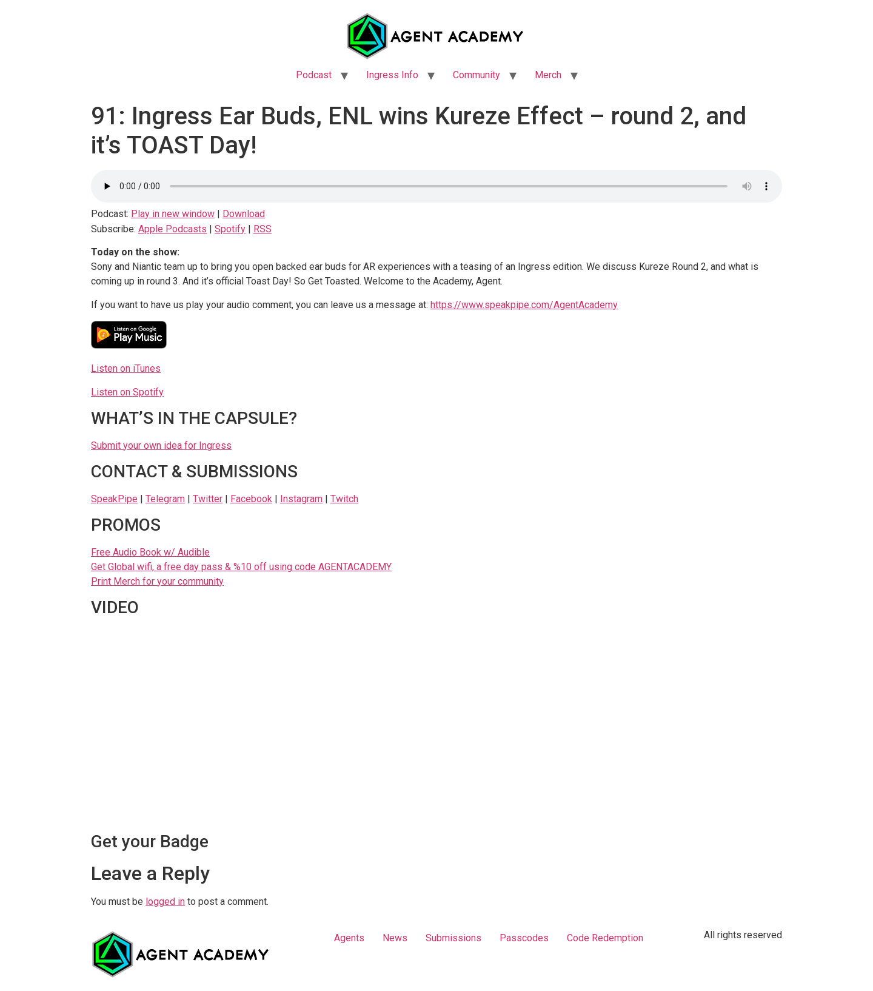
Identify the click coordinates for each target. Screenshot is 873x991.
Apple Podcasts (172, 229)
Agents (349, 938)
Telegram (165, 499)
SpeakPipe (114, 499)
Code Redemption (605, 938)
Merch (548, 75)
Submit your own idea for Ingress (161, 445)
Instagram (301, 499)
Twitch (344, 499)
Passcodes (524, 938)
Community (476, 75)
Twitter (207, 499)
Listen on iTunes (126, 368)
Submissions (453, 938)
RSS (262, 229)
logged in (165, 901)
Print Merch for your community (157, 581)
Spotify (230, 229)
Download (243, 214)
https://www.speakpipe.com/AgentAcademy (524, 305)
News (395, 938)
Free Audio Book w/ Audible (150, 552)
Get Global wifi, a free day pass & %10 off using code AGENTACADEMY (241, 567)
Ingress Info (392, 75)
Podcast (314, 75)
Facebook (251, 499)
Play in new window (173, 214)
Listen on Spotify (127, 392)
